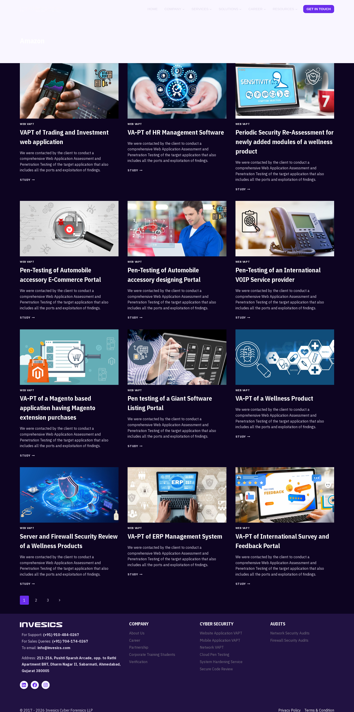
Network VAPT (212, 647)
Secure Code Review (216, 669)
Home (152, 9)
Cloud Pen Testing (214, 654)
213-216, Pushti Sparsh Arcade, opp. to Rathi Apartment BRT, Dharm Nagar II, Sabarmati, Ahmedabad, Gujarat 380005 (71, 664)
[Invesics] (41, 9)
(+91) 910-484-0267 (61, 634)
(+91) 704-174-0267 (70, 641)
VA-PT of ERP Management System (175, 536)
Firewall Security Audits (289, 640)
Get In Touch (319, 9)
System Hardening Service (221, 661)
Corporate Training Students (152, 654)
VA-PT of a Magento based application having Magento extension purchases (57, 407)
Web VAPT (27, 124)
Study (27, 180)
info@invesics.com (53, 647)
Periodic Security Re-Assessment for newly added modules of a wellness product (284, 141)
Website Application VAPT (221, 633)
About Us (136, 633)
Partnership (138, 647)
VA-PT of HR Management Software (176, 132)
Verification (138, 661)
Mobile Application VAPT (220, 640)
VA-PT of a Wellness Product (274, 398)
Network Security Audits (290, 633)
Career (134, 640)
